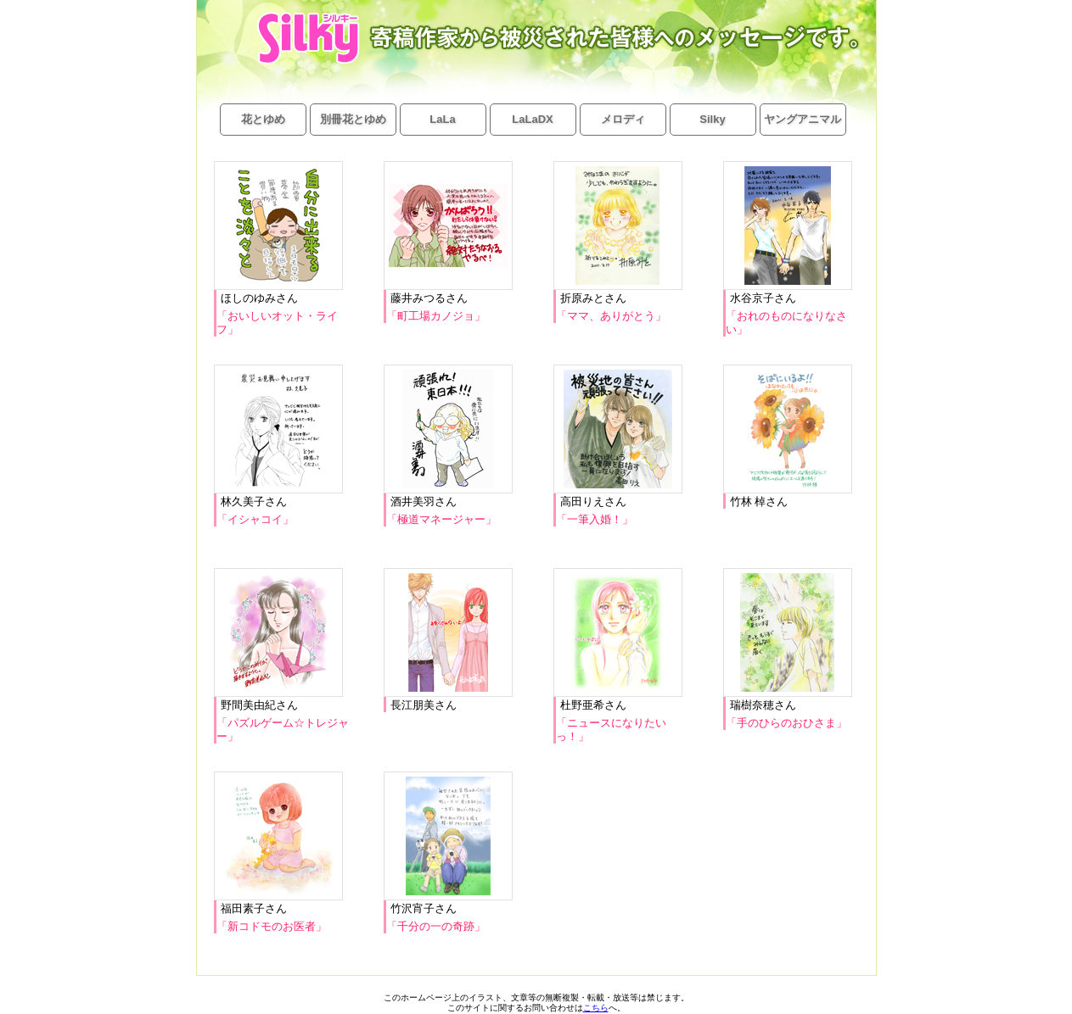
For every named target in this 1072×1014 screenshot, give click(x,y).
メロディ (623, 119)
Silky (712, 119)
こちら (596, 1007)
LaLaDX (532, 119)
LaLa (442, 119)
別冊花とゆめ (353, 119)
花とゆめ (263, 119)
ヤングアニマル (802, 119)
